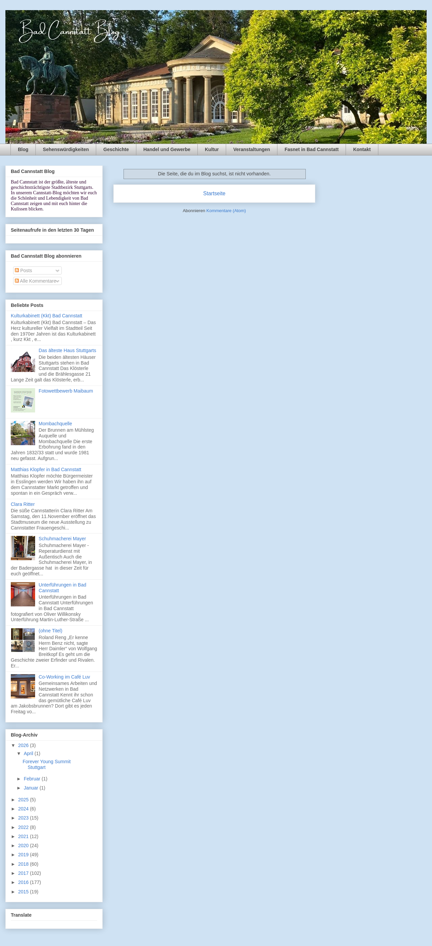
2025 (24, 799)
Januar (31, 788)
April (29, 753)
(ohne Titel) (50, 630)
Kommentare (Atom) (226, 210)
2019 (24, 854)
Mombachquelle (55, 423)
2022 (24, 827)
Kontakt (362, 149)
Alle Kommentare (35, 281)
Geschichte (116, 149)
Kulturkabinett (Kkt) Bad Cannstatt (46, 315)
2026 (24, 745)
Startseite (214, 193)
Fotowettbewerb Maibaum (66, 391)
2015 (24, 891)
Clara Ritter (23, 504)
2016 (24, 882)
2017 (24, 873)
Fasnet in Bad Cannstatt (312, 149)
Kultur (212, 149)
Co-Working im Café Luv (64, 677)
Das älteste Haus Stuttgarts (67, 350)
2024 (24, 808)
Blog (23, 149)
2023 (24, 818)
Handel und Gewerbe (166, 149)
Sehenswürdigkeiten (66, 149)
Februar (33, 778)
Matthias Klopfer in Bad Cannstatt (46, 469)
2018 (24, 864)
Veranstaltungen (251, 149)
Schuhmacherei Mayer (62, 538)
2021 (24, 836)
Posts (23, 270)
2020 (24, 845)
